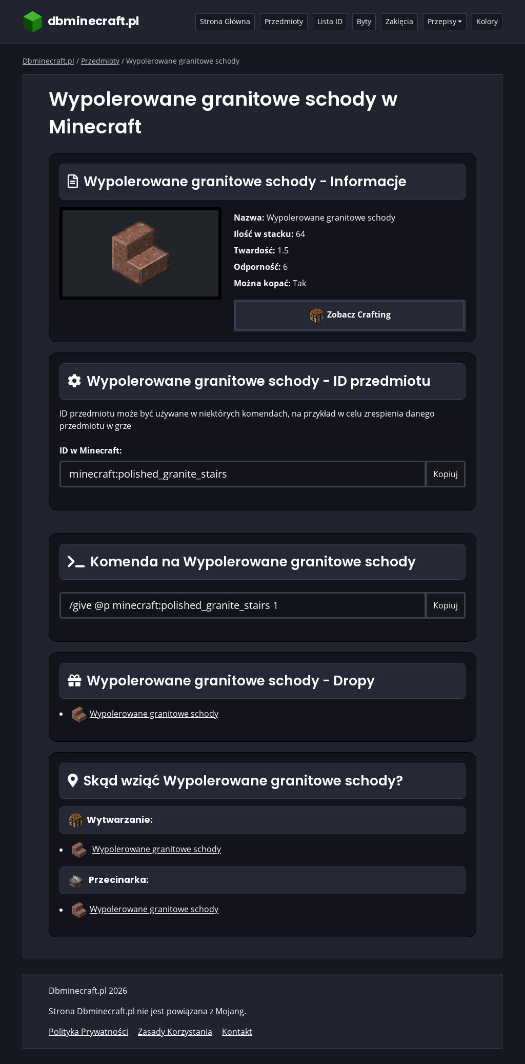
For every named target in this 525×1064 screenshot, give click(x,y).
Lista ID (329, 21)
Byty (364, 21)
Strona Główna (225, 21)
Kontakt (237, 1031)
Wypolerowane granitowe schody (154, 713)
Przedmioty (284, 21)
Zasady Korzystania (175, 1031)
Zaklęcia (399, 21)
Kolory (487, 21)
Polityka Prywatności (88, 1031)
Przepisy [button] (442, 21)
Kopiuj (445, 474)
